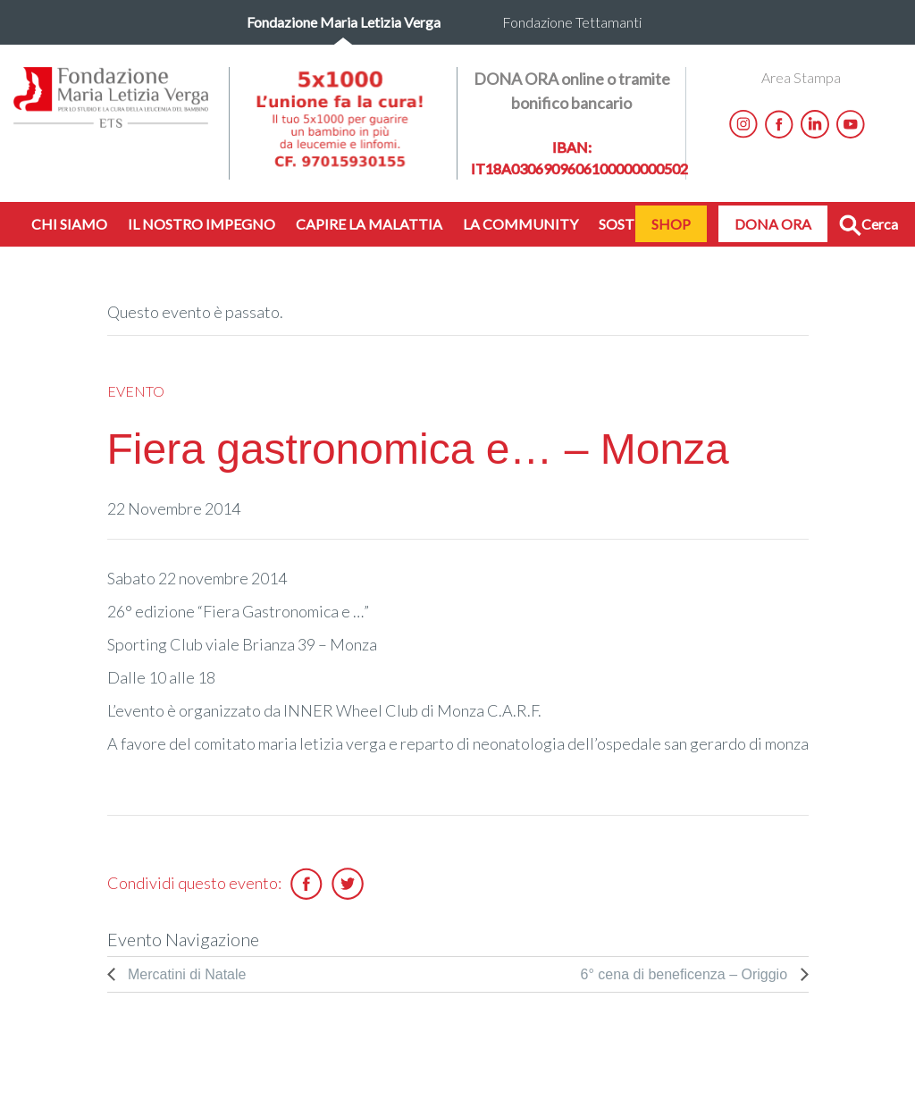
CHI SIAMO (69, 223)
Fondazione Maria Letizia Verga (344, 21)
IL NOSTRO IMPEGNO (201, 223)
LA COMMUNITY (520, 223)
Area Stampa (801, 77)
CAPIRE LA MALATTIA (369, 223)
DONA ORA (773, 223)
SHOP (671, 223)
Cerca (868, 225)
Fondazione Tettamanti (572, 21)
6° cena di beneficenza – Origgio (686, 974)
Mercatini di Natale (185, 974)
